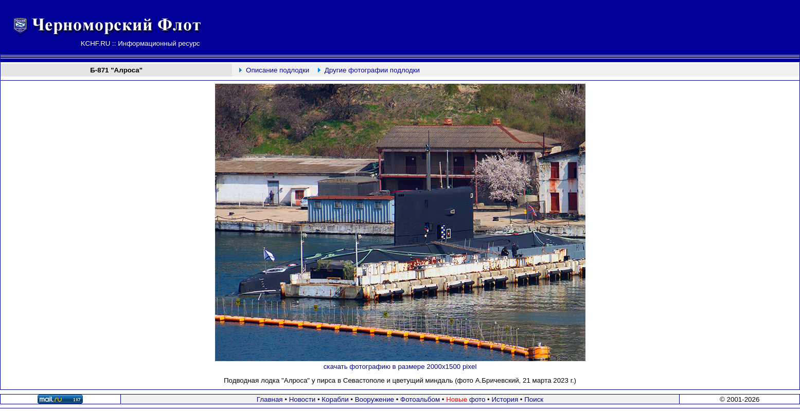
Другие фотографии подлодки (372, 70)
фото (465, 399)
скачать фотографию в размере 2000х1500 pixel (400, 366)
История (504, 399)
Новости (302, 399)
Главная (270, 399)
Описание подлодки (277, 70)
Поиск (533, 399)
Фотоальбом (420, 399)
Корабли (335, 399)
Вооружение (374, 399)
